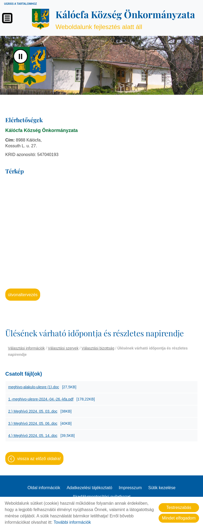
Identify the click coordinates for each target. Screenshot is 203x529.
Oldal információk (43, 487)
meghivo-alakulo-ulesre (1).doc (33, 387)
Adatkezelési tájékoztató (89, 487)
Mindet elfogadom (179, 518)
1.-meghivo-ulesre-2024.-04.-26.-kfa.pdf (40, 399)
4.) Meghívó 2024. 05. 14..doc (32, 435)
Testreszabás (178, 507)
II (20, 56)
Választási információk (26, 348)
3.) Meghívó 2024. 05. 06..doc (32, 423)
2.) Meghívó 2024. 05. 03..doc (32, 411)
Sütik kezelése (162, 487)
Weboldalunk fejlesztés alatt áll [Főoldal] (125, 19)
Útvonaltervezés (23, 294)
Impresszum (130, 487)
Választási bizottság (98, 348)
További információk (72, 522)
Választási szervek (63, 348)
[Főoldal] (40, 19)
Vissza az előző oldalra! (39, 458)
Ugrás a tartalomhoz (20, 3)
